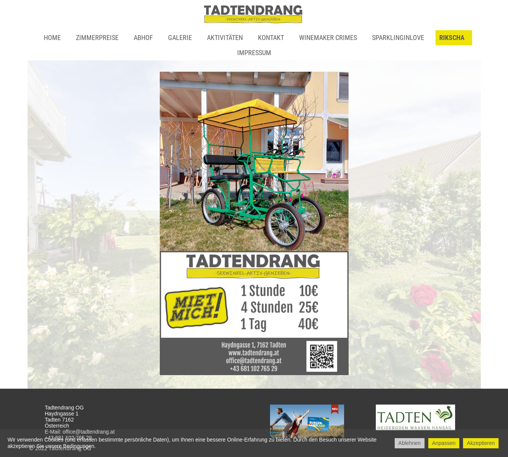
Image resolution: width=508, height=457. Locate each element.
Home (52, 38)
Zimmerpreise (97, 38)
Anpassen (444, 443)
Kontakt (271, 38)
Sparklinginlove (398, 38)
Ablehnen (409, 443)
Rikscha (452, 38)
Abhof (143, 38)
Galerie (180, 38)
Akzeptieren (481, 443)
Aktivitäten (225, 38)
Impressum (254, 53)
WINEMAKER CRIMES (328, 38)
